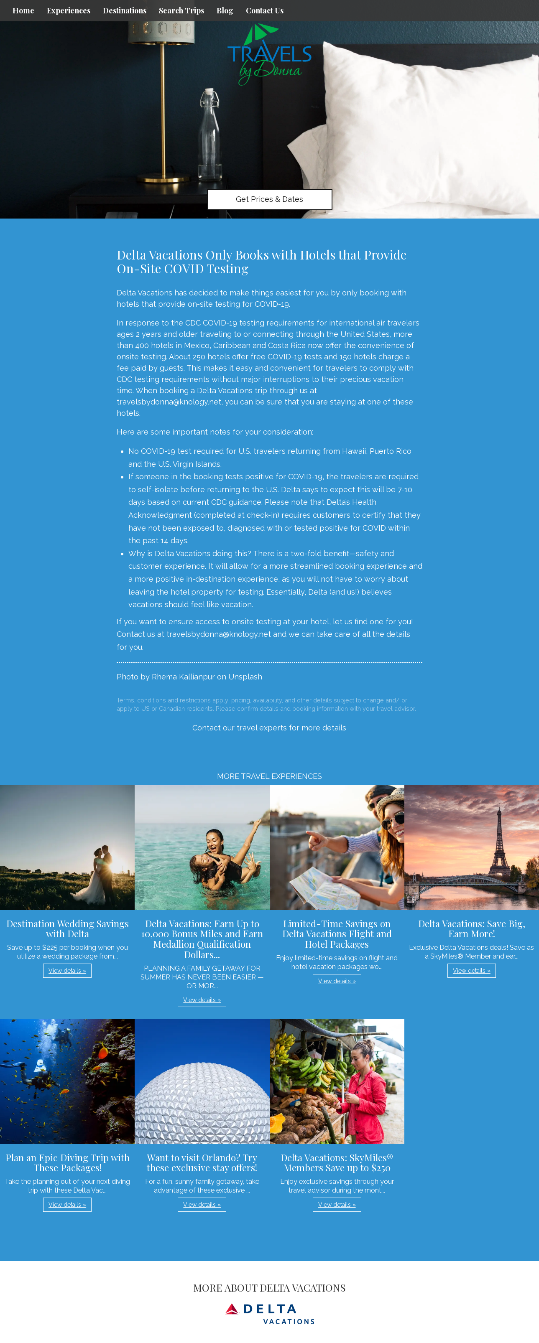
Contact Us (265, 10)
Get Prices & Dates (269, 199)
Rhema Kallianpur (183, 676)
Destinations (124, 10)
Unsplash (245, 676)
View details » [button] (67, 970)
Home (23, 10)
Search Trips (181, 10)
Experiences (68, 10)
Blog (225, 10)
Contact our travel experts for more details (269, 727)
